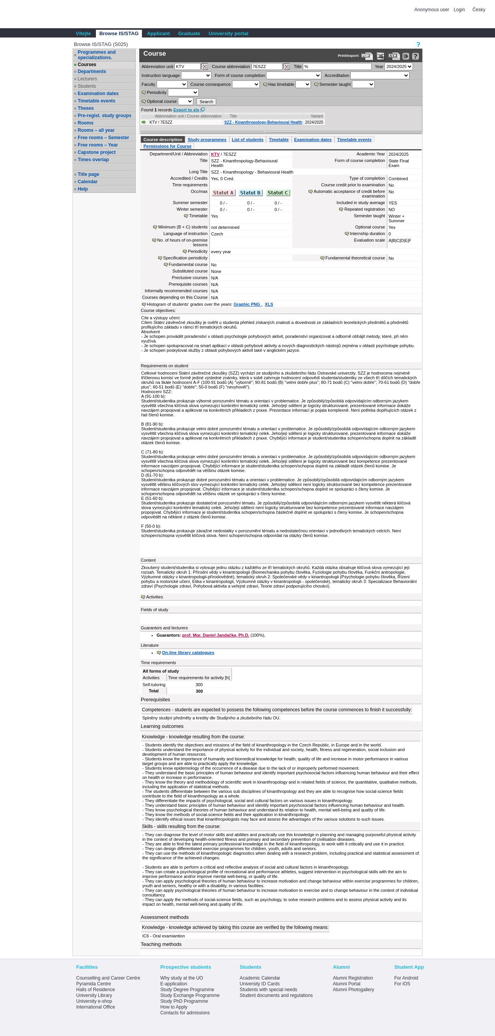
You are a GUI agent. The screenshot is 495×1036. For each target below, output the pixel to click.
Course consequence (211, 84)
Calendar (87, 181)
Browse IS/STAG (119, 33)
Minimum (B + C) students (182, 227)
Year (379, 66)
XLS (269, 304)
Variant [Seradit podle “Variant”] (317, 116)
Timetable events (96, 101)
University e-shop (94, 1001)
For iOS (402, 984)
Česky (479, 9)
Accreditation (337, 75)
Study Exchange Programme (189, 995)
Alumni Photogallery (353, 989)
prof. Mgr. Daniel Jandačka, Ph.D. (215, 635)
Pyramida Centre (93, 984)
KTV (215, 154)
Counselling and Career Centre (108, 978)
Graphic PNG (247, 304)
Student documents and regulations (276, 995)
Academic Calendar (260, 978)
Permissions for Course (167, 146)
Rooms (86, 123)
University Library (94, 995)
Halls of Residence (95, 989)
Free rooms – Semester (103, 137)
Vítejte (83, 33)
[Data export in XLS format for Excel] (381, 56)
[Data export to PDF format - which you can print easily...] (367, 56)
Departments (92, 71)
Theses (86, 108)
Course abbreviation (231, 66)
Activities (154, 597)
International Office (95, 1007)
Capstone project (97, 152)
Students (87, 86)
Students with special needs (268, 989)
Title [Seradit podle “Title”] (233, 116)
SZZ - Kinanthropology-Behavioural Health (263, 122)
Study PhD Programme (184, 1001)
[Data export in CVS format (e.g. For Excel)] (394, 56)
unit (157, 66)
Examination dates (98, 93)
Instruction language (161, 75)
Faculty (148, 84)
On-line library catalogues (188, 652)
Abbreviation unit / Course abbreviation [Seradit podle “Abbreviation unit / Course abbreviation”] (188, 116)
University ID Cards (260, 984)
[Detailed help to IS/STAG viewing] (415, 56)
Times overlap (93, 159)
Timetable (278, 139)
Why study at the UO (181, 978)
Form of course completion (240, 75)
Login (459, 9)
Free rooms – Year (98, 145)
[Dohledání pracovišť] (205, 67)
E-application (173, 984)
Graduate (189, 33)
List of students (248, 139)
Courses (87, 64)
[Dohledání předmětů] (287, 67)
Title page (88, 174)
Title (298, 66)
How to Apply (173, 1007)
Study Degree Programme (187, 989)
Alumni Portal (346, 984)
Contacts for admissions (185, 1013)
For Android (406, 978)
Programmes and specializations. (97, 54)
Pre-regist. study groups (104, 115)
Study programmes (207, 139)
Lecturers (87, 79)
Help (83, 189)
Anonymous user (433, 9)
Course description (162, 139)
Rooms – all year (96, 130)
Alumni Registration (353, 978)
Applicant (158, 33)
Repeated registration (364, 209)
